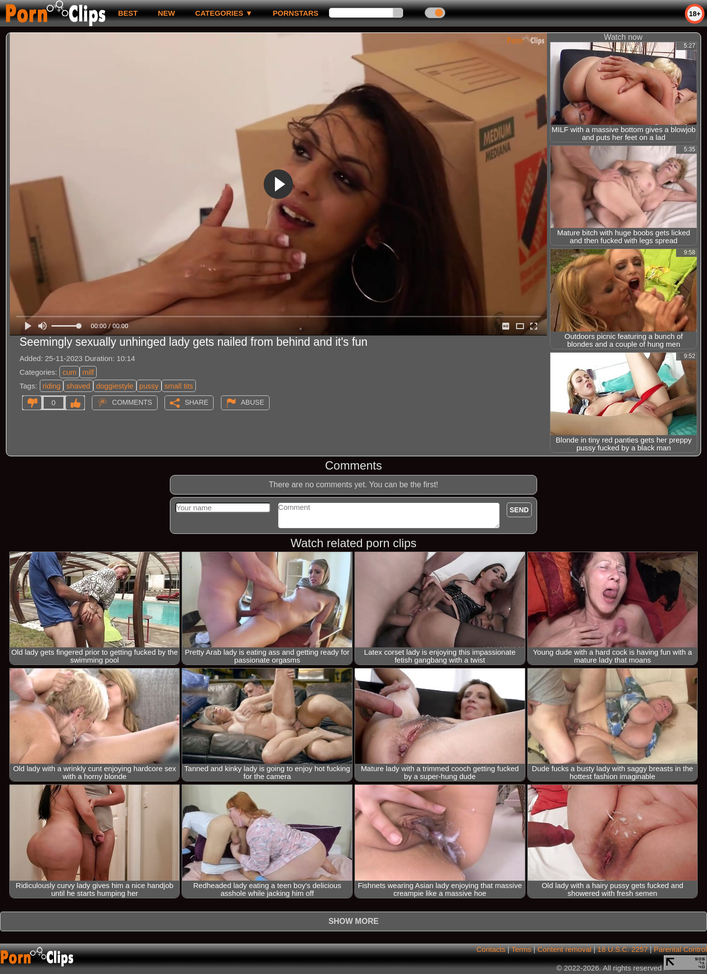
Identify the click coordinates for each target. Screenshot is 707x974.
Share (196, 402)
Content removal (565, 949)
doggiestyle (115, 386)
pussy (149, 386)
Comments (132, 402)
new (166, 13)
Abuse (252, 402)
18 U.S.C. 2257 (623, 949)
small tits (178, 386)
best (127, 13)
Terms (521, 949)
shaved (78, 386)
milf (88, 372)
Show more (353, 921)
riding (52, 386)
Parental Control (680, 949)
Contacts (490, 949)
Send (519, 510)
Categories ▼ (223, 13)
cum (69, 372)
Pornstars (296, 13)
